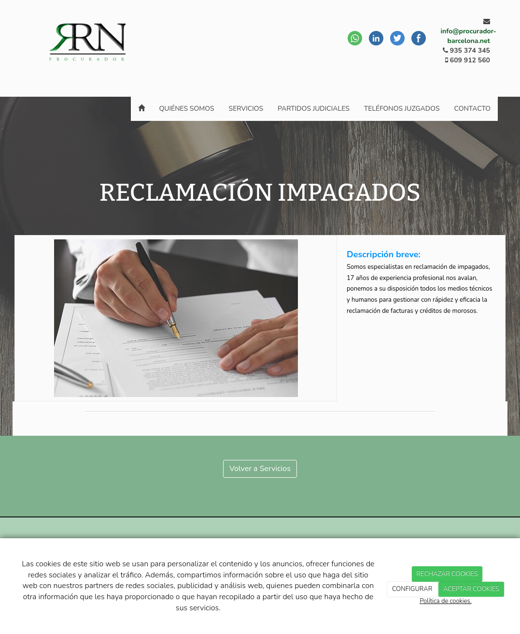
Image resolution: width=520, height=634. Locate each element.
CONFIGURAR (412, 589)
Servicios (246, 108)
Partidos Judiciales (314, 108)
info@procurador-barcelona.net (468, 36)
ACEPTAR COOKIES (471, 589)
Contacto (472, 108)
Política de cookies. (445, 601)
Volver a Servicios (260, 468)
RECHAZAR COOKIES (447, 574)
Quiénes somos (186, 108)
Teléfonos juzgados (402, 108)
